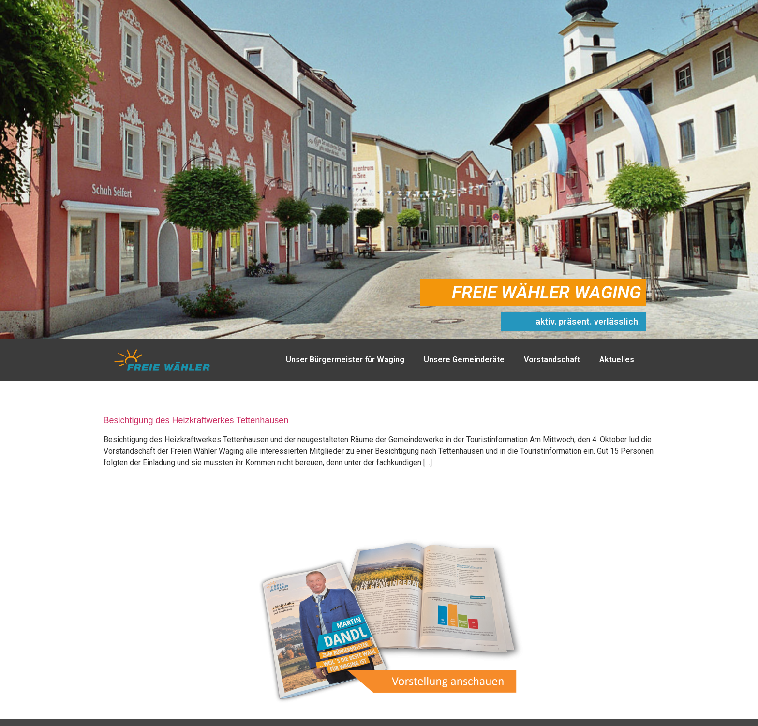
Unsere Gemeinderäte (464, 359)
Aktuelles (616, 359)
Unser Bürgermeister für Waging (345, 359)
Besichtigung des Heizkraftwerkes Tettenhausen (196, 420)
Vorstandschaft (552, 359)
